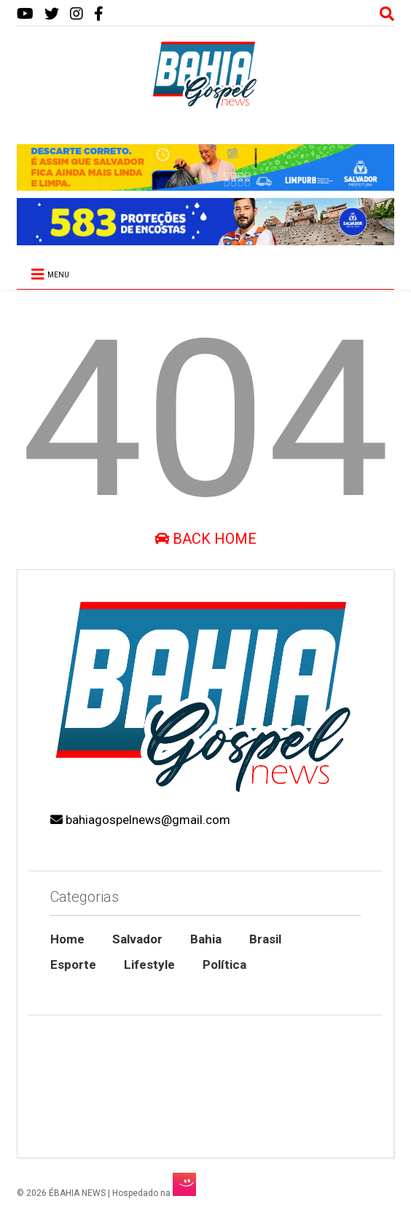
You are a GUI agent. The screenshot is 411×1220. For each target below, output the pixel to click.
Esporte (73, 964)
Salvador (137, 939)
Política (224, 964)
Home (67, 939)
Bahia (206, 939)
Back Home (205, 538)
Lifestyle (149, 964)
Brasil (265, 939)
